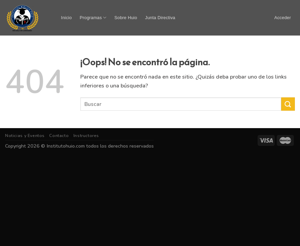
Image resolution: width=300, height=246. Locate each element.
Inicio (66, 17)
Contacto (59, 135)
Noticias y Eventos (25, 135)
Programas (93, 17)
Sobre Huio (125, 17)
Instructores (86, 135)
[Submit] (288, 104)
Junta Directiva (160, 17)
